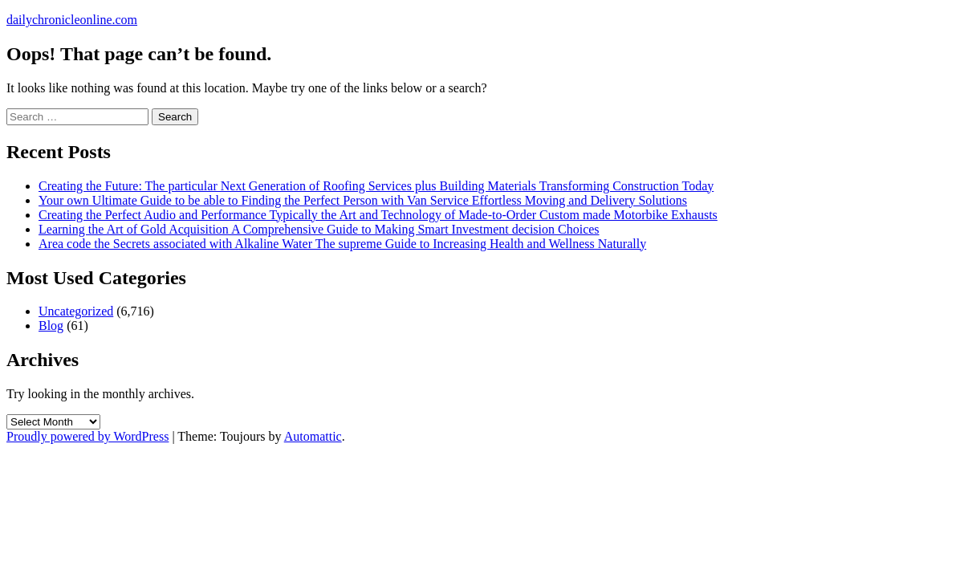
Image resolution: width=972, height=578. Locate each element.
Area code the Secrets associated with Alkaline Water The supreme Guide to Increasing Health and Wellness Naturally (342, 243)
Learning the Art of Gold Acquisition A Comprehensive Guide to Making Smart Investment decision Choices (319, 229)
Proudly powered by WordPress (87, 436)
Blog (51, 325)
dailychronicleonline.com (71, 19)
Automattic (313, 436)
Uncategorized (76, 311)
